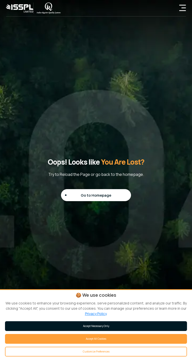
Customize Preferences (96, 351)
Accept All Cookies (96, 338)
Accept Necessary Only (96, 326)
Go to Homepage (96, 194)
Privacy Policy (95, 313)
